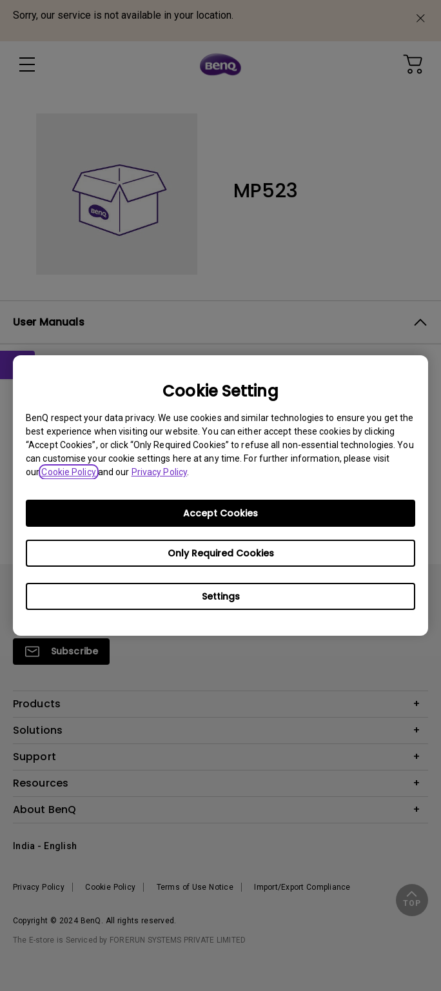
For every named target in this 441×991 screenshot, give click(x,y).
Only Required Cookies (221, 553)
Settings (221, 596)
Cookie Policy (68, 472)
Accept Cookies (220, 513)
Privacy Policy (159, 472)
